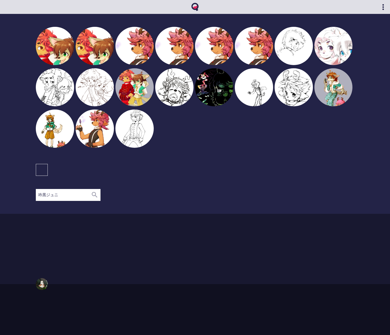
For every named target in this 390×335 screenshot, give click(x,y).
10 (84, 258)
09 (69, 244)
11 (74, 248)
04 (59, 244)
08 (64, 248)
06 (69, 253)
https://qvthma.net (47, 304)
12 (79, 248)
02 (49, 244)
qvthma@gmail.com (48, 308)
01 (49, 248)
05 (64, 244)
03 (54, 244)
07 (74, 253)
